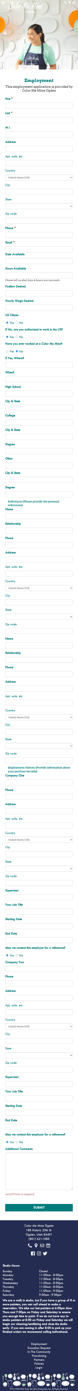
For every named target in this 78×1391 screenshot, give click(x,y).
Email (10, 242)
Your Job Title (14, 904)
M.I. (7, 127)
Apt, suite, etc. (14, 156)
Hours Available (15, 268)
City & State (12, 401)
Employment (39, 1344)
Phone (10, 228)
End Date (11, 933)
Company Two (14, 962)
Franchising (39, 1355)
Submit (39, 1207)
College (10, 415)
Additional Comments (19, 1149)
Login (39, 1367)
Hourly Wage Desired (19, 301)
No (21, 322)
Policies (39, 1363)
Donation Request (39, 1348)
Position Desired (15, 286)
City (7, 185)
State (8, 199)
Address (10, 142)
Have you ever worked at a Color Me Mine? (33, 343)
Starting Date (13, 919)
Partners (39, 1359)
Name (9, 509)
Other (9, 458)
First (9, 99)
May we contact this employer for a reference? (35, 948)
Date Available (15, 254)
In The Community (39, 1351)
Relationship (13, 523)
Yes (12, 322)
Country (10, 170)
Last (9, 113)
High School (13, 387)
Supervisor (12, 890)
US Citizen (11, 315)
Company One (14, 775)
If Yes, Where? (14, 358)
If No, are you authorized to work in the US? (34, 329)
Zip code (11, 213)
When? (9, 372)
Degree (10, 444)
